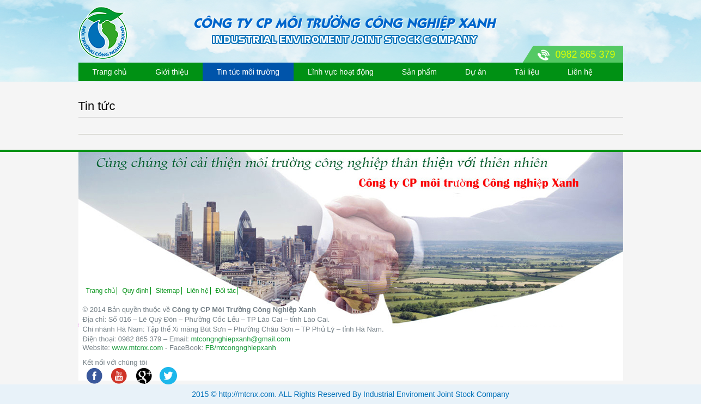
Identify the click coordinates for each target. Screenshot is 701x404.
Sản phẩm (419, 72)
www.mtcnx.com (137, 348)
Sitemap (168, 291)
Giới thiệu (171, 72)
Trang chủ (110, 72)
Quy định (135, 291)
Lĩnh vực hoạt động (341, 72)
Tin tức (96, 106)
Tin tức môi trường (248, 72)
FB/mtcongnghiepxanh (240, 348)
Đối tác (226, 291)
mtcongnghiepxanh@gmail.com (240, 339)
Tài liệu (527, 72)
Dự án (475, 72)
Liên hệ (580, 72)
